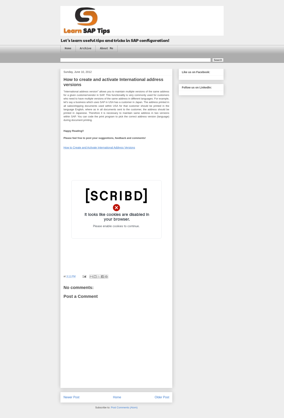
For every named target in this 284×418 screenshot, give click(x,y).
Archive (86, 48)
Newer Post (71, 397)
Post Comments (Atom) (124, 407)
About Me (106, 48)
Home (68, 48)
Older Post (162, 397)
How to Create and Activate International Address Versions (99, 147)
